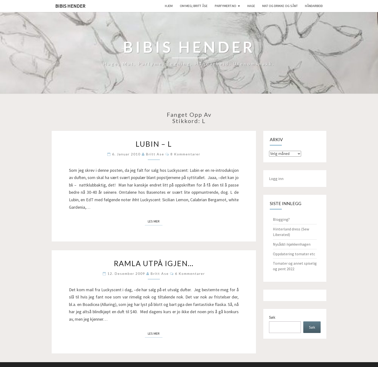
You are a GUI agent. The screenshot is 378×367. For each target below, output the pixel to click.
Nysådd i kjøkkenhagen (291, 244)
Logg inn (276, 178)
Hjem (169, 6)
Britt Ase (155, 154)
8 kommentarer (185, 154)
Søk (272, 317)
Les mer (155, 221)
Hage (251, 6)
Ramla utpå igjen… (154, 263)
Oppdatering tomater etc (294, 253)
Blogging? (281, 219)
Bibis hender (70, 6)
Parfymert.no (225, 6)
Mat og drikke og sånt (280, 6)
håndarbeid (314, 6)
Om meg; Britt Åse (194, 6)
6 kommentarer (190, 273)
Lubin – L (153, 143)
